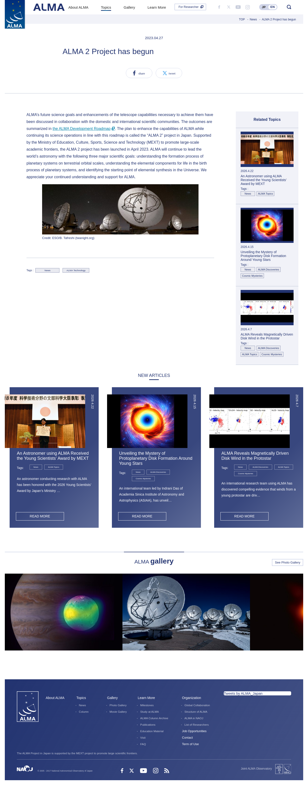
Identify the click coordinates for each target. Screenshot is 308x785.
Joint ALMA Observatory (256, 768)
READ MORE (40, 516)
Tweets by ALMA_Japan (243, 693)
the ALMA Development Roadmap (81, 129)
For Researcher (189, 7)
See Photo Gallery (287, 562)
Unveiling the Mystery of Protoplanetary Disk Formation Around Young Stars (155, 458)
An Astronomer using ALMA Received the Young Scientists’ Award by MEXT (53, 456)
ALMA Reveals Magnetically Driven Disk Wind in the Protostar (255, 456)
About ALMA (55, 697)
